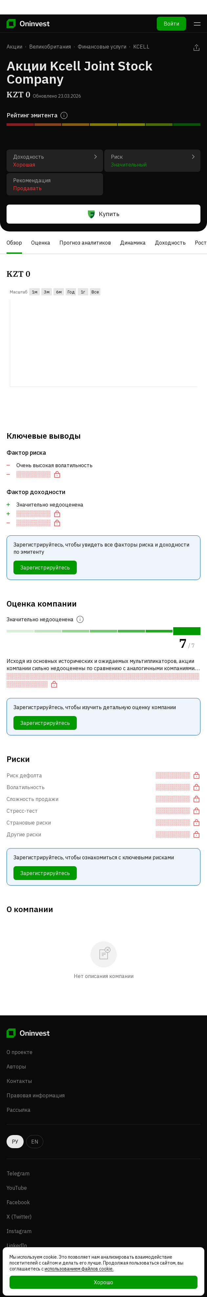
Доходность (170, 242)
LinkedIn (17, 1245)
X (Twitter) (19, 1216)
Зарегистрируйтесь (45, 567)
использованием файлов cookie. (79, 1269)
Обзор (14, 242)
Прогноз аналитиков (85, 242)
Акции (14, 46)
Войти (171, 9)
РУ (15, 1141)
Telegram (18, 1173)
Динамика (133, 242)
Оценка (40, 242)
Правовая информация (36, 1095)
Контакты (19, 1081)
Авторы (16, 1066)
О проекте (19, 1052)
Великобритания (50, 46)
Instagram (19, 1231)
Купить (103, 214)
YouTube (17, 1188)
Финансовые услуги (102, 46)
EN (34, 1141)
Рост (201, 242)
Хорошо (103, 1282)
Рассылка (19, 1110)
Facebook (18, 1202)
